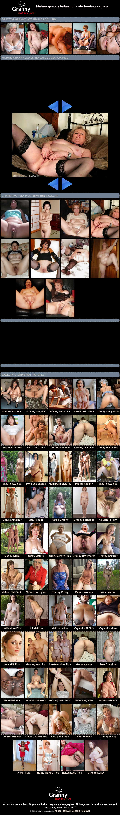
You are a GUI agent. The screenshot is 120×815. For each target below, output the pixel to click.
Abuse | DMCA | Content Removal (72, 811)
